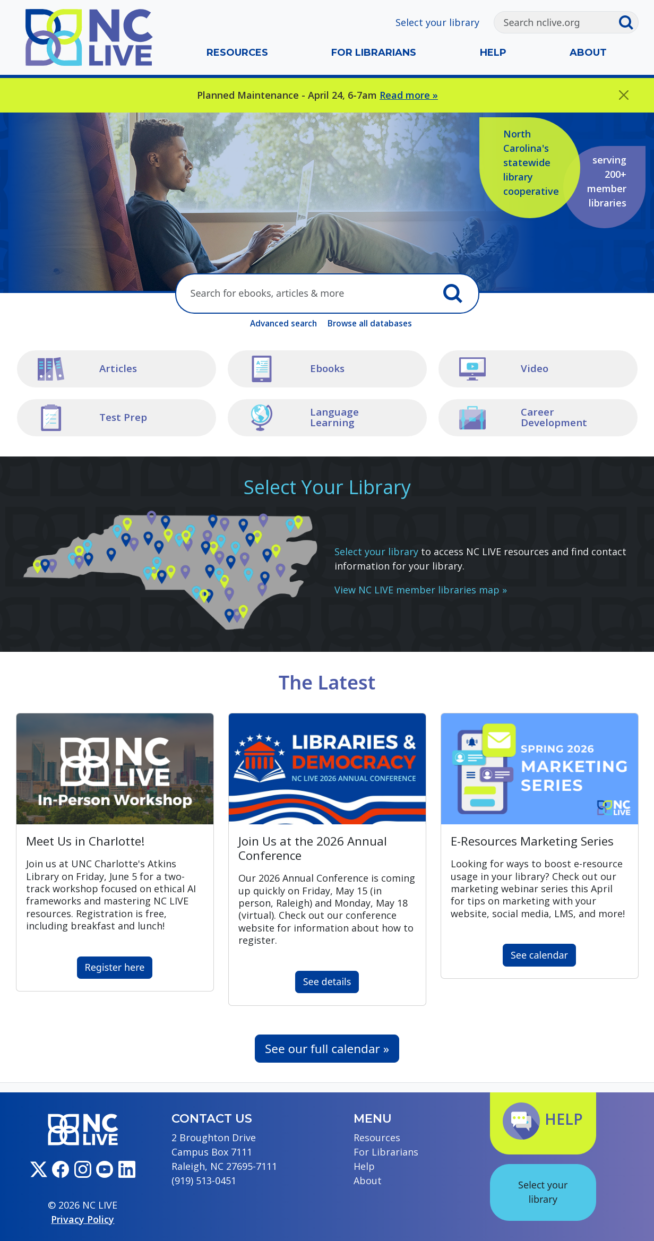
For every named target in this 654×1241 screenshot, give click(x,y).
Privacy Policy (82, 1219)
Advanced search (283, 323)
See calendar (539, 955)
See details (327, 981)
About (588, 52)
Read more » (409, 95)
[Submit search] (628, 22)
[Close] (623, 95)
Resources (237, 52)
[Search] (556, 22)
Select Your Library (327, 487)
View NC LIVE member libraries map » (420, 589)
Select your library (437, 22)
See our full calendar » (327, 1048)
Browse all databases (370, 323)
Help (493, 52)
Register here (115, 967)
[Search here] (306, 293)
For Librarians (373, 52)
